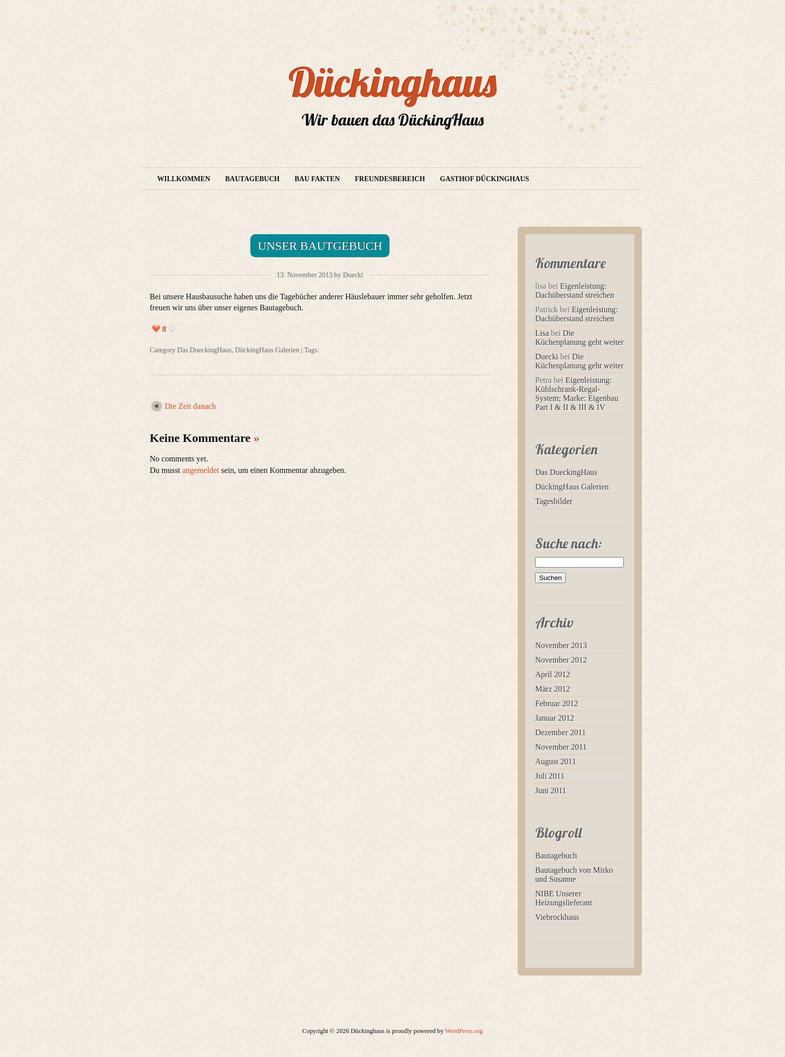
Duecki (546, 356)
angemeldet (200, 470)
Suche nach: (568, 543)
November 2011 (561, 747)
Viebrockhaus (557, 917)
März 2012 (552, 689)
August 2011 (555, 761)
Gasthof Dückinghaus (484, 179)
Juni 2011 (550, 790)
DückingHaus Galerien (267, 350)
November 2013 (561, 645)
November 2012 (561, 660)
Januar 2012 (554, 718)
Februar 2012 (556, 703)
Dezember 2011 (560, 732)
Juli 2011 (550, 776)
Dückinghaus (393, 82)
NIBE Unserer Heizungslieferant (563, 898)
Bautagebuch (252, 179)
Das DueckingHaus (204, 350)
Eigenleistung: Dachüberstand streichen (574, 290)
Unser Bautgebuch (320, 245)
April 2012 (552, 674)
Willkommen (183, 179)
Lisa (542, 333)
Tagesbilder (553, 501)
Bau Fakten (316, 179)
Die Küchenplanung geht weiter (579, 337)
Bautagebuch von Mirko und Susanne (574, 874)
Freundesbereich (390, 179)
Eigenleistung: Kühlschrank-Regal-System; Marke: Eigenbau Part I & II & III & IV (576, 393)
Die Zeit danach (190, 406)
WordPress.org (464, 1030)
